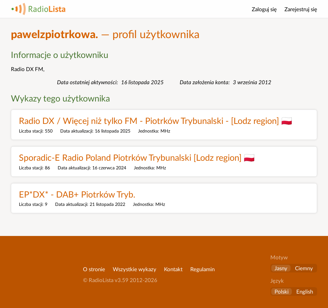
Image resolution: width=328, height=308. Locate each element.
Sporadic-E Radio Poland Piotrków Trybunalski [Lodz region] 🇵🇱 (137, 157)
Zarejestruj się (300, 9)
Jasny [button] (281, 268)
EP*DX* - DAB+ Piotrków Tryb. (77, 194)
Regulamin (202, 269)
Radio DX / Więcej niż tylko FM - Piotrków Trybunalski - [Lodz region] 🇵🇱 (155, 120)
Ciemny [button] (304, 268)
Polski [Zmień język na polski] (282, 291)
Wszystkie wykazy (134, 269)
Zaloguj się (264, 9)
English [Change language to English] (304, 291)
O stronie (94, 269)
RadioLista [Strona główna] (38, 9)
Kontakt (173, 269)
